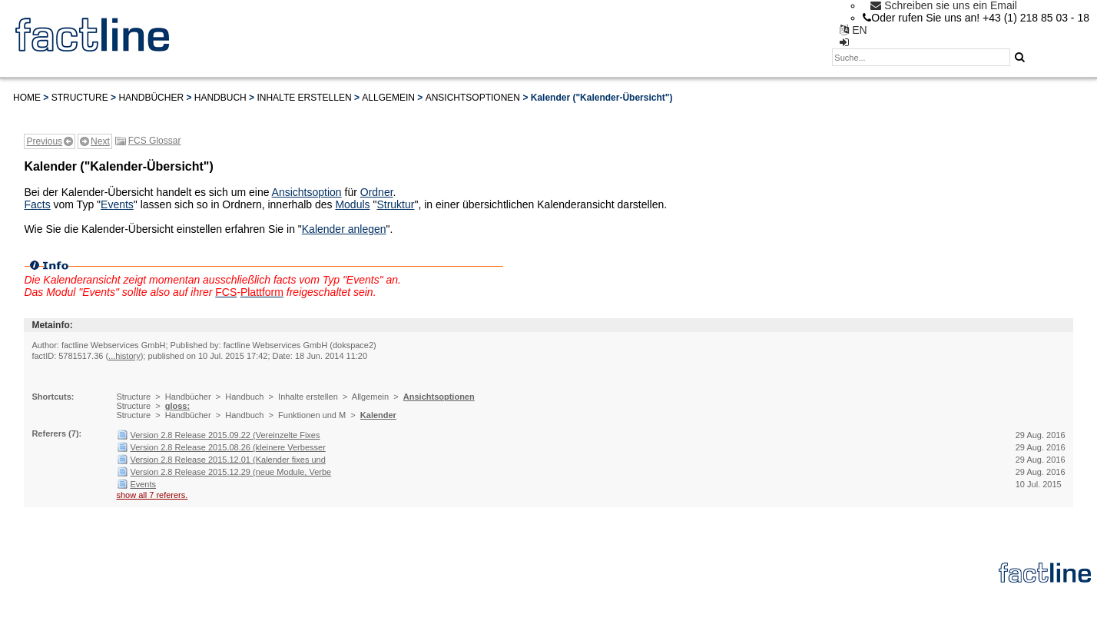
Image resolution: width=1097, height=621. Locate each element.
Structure (79, 97)
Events (117, 204)
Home (27, 97)
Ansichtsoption (307, 192)
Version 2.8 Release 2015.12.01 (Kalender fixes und (227, 459)
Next (100, 141)
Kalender (378, 415)
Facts (37, 204)
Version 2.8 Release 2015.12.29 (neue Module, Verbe (230, 472)
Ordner (376, 192)
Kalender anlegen (344, 229)
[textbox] (921, 57)
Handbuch (220, 97)
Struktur (395, 204)
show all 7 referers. (151, 495)
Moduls (352, 204)
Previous (44, 141)
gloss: (177, 405)
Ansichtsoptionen (473, 97)
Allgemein (388, 97)
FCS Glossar (154, 140)
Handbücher (151, 97)
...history (124, 355)
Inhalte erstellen (304, 97)
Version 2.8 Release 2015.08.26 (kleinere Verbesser (227, 447)
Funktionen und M (312, 415)
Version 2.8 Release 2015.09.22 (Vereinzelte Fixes (225, 435)
